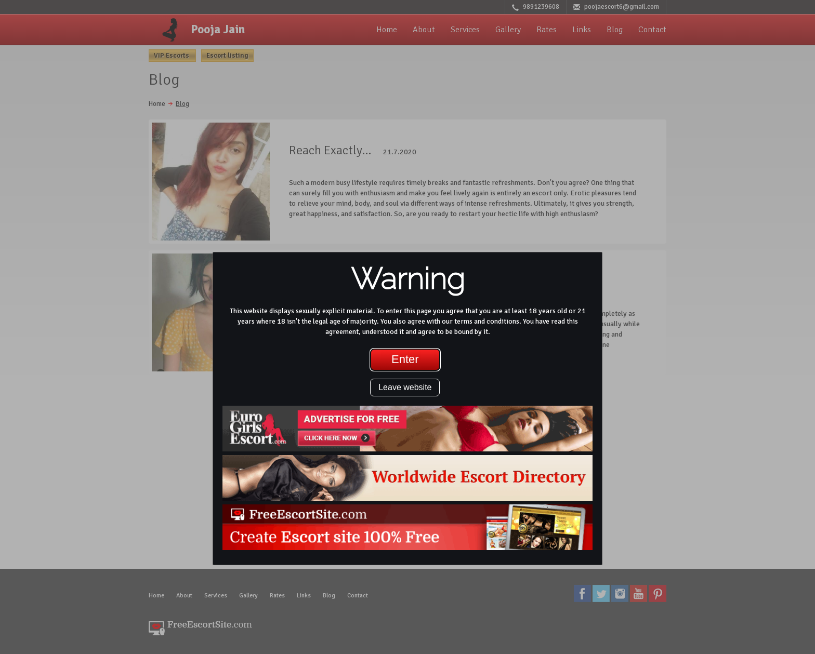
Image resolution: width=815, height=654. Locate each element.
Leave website (404, 387)
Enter (405, 359)
